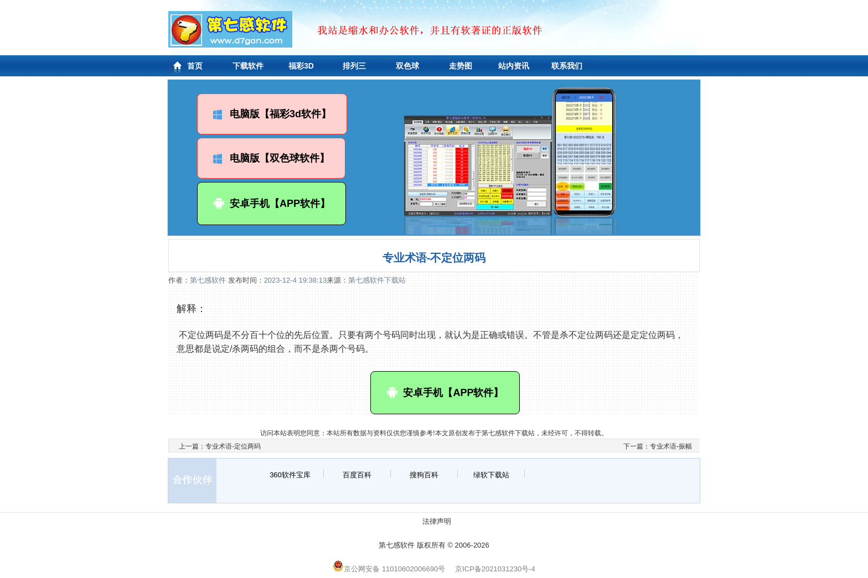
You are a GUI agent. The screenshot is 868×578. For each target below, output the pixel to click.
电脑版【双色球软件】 (271, 158)
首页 (195, 65)
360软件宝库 (290, 475)
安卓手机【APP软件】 (271, 203)
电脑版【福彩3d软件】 (272, 113)
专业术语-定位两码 (233, 446)
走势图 (460, 65)
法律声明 (436, 521)
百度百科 (357, 475)
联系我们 (566, 65)
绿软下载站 (491, 475)
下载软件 (248, 65)
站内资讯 (513, 65)
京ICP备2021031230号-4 (495, 569)
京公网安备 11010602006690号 (389, 569)
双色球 (407, 65)
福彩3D (301, 65)
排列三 (354, 65)
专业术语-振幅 (671, 446)
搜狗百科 (424, 475)
